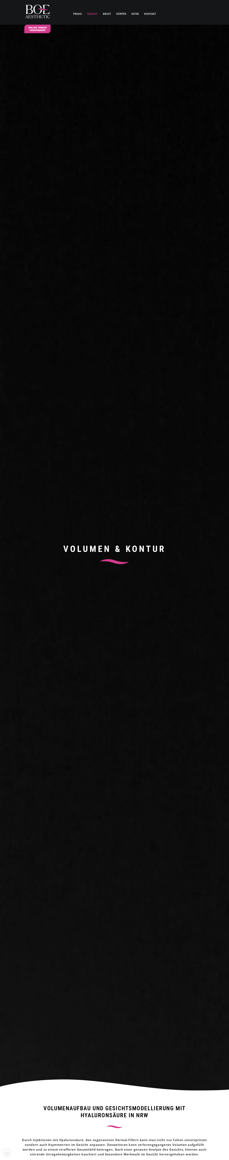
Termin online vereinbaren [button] (114, 306)
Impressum (30, 1152)
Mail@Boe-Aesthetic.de (114, 1121)
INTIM (135, 14)
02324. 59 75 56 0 (117, 1110)
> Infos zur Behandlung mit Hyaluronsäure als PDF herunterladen (95, 515)
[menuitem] (77, 12)
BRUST (107, 14)
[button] (114, 459)
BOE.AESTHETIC (101, 1143)
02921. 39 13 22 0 (126, 913)
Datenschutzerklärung (51, 1152)
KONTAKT (150, 14)
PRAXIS (77, 14)
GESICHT (92, 14)
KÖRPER (121, 14)
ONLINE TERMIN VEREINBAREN (37, 28)
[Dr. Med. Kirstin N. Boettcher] (37, 12)
